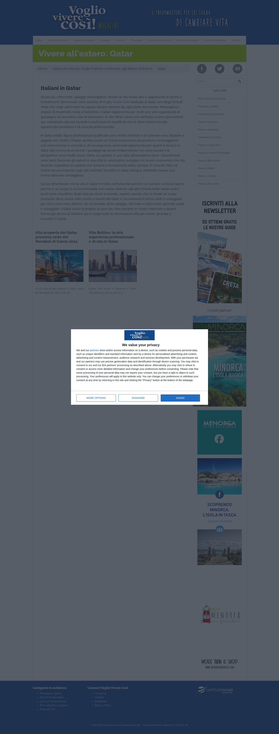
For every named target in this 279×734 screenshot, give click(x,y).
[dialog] (139, 367)
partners (94, 350)
